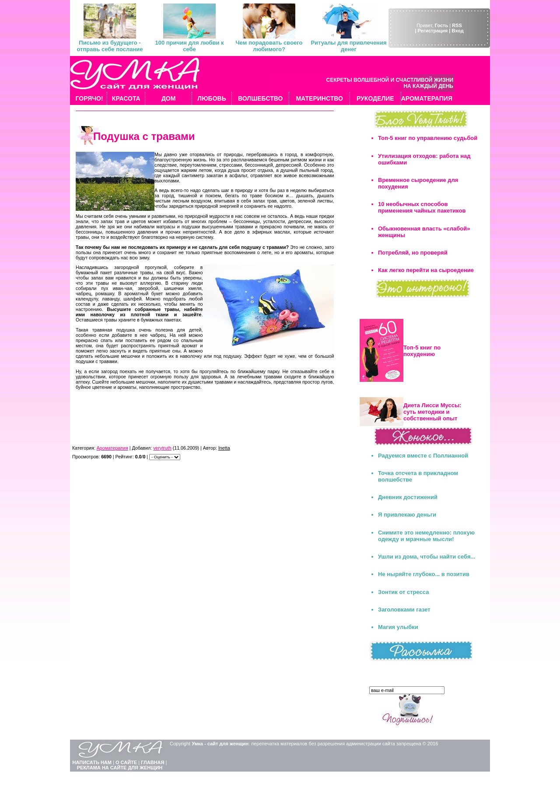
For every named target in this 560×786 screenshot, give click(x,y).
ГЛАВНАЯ (152, 762)
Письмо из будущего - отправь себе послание (110, 45)
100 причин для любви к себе (189, 45)
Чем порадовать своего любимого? (268, 45)
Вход (457, 30)
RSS (457, 25)
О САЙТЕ (126, 762)
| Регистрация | (432, 30)
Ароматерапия (112, 448)
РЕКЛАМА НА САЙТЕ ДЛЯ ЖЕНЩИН (120, 767)
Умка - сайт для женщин (220, 743)
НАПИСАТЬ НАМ (92, 762)
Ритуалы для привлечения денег (348, 45)
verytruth (162, 448)
